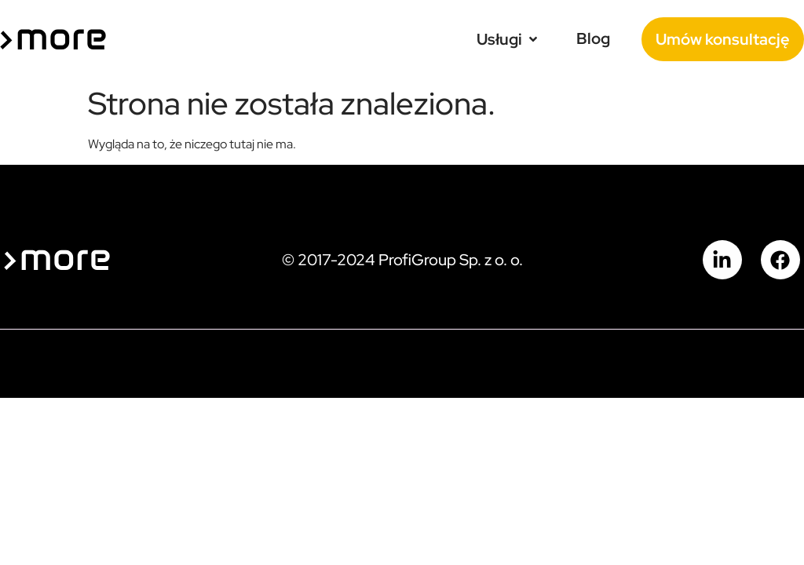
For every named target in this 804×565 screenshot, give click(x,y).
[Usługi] (508, 39)
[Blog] (593, 38)
